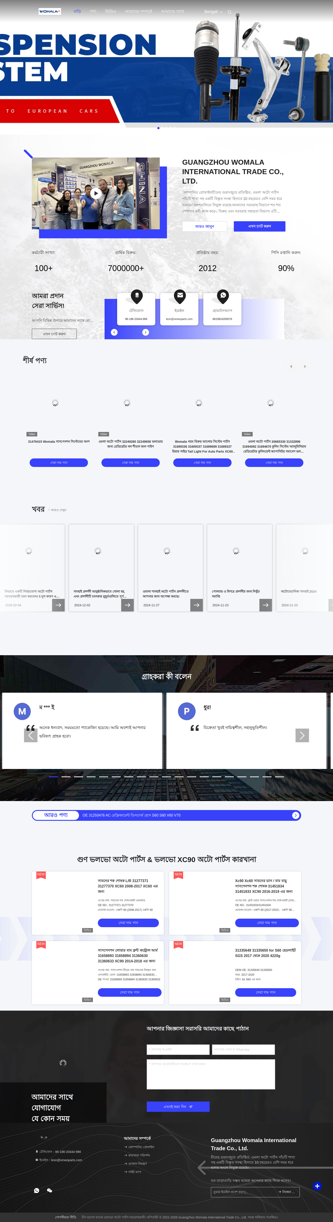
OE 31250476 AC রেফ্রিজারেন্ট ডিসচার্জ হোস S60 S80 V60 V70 (132, 815)
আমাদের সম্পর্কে (138, 11)
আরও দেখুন (56, 510)
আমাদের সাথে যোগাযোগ (172, 13)
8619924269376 (222, 319)
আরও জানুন (204, 226)
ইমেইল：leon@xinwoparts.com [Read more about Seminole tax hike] (58, 1160)
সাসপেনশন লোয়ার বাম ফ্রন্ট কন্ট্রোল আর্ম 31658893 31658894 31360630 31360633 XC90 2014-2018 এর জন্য (128, 955)
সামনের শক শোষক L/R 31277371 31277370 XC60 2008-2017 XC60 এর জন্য (128, 886)
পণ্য (93, 11)
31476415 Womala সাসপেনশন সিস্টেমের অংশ (58, 441)
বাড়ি (77, 11)
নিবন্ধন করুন (287, 1192)
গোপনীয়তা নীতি (65, 1217)
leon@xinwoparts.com (179, 319)
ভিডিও (110, 11)
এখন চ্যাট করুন (54, 334)
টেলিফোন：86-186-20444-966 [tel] (58, 1152)
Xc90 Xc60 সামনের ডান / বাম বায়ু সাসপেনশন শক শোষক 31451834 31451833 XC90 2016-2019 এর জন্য (264, 886)
